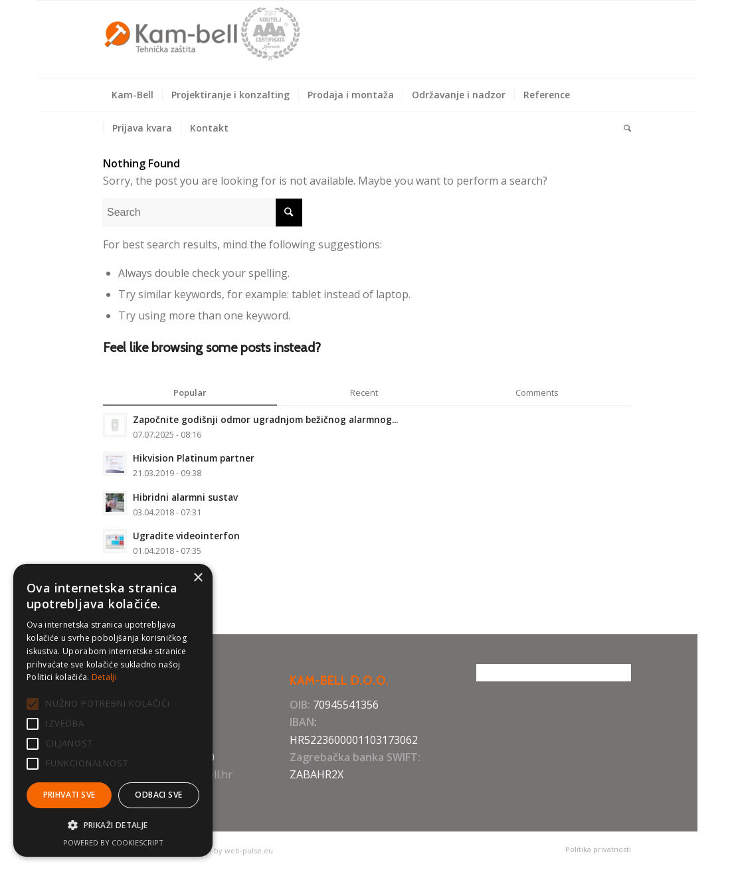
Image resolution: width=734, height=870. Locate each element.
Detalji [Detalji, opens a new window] (104, 677)
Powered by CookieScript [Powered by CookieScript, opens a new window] (113, 842)
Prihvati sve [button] (69, 794)
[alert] (113, 710)
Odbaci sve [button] (158, 794)
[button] (113, 825)
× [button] (198, 578)
